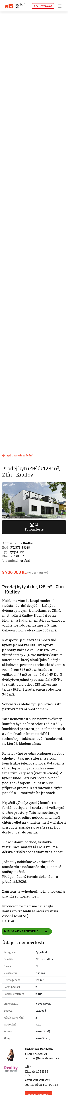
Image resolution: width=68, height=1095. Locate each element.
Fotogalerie (34, 526)
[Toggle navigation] (61, 5)
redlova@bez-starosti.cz (42, 1058)
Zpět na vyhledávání (19, 455)
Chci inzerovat (43, 6)
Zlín (28, 1067)
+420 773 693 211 (36, 1054)
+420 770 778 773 (37, 1080)
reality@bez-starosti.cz (41, 1084)
